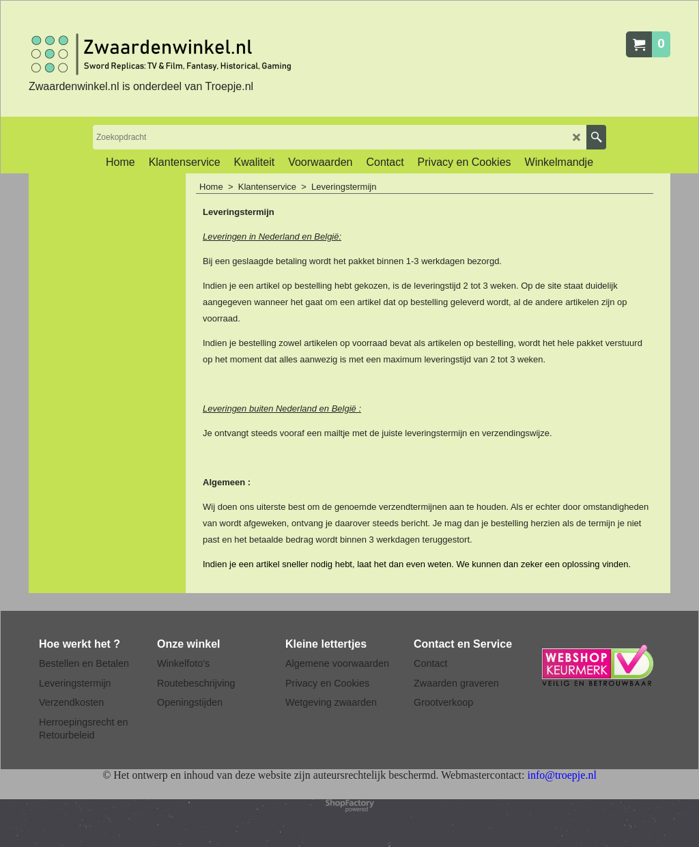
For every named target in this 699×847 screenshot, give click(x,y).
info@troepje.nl (561, 775)
